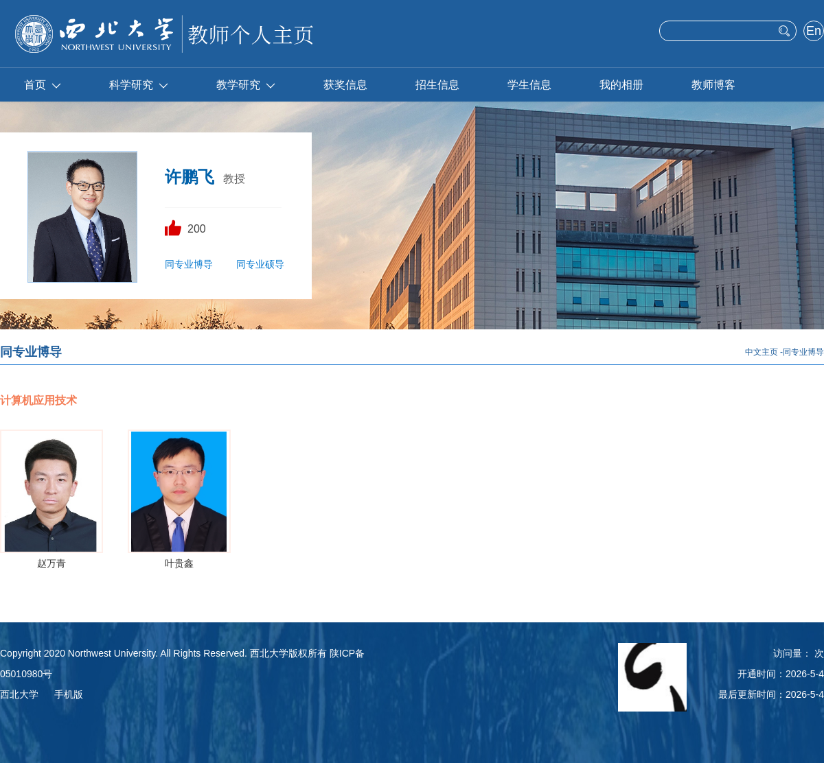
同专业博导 (189, 264)
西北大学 (19, 694)
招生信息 (437, 85)
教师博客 (713, 85)
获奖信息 (345, 85)
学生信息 (529, 85)
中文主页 (761, 352)
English (813, 32)
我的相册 (621, 85)
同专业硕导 (260, 264)
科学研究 (138, 85)
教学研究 (245, 85)
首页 (42, 85)
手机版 (68, 694)
